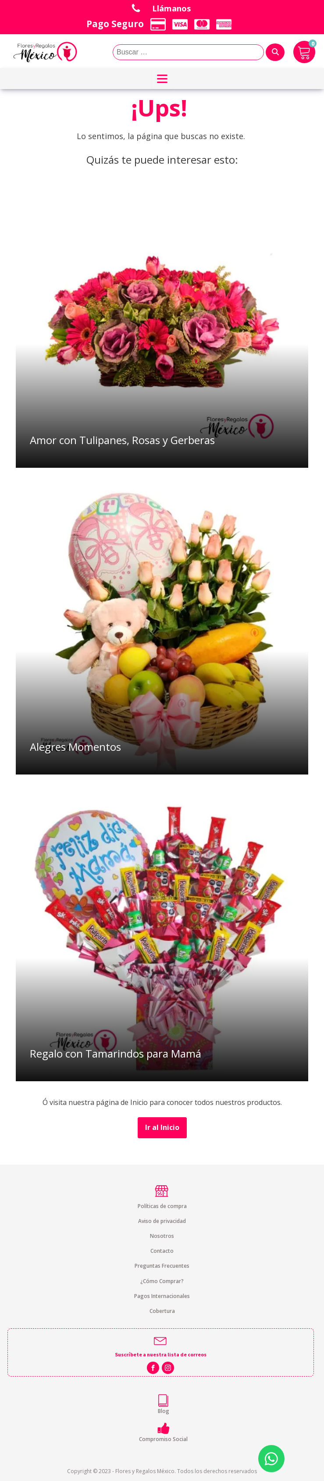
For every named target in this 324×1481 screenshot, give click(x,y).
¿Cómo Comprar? (162, 1281)
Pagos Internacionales (162, 1296)
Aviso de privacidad (162, 1221)
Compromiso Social (163, 1439)
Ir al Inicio (162, 1127)
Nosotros (162, 1236)
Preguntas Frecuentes (162, 1265)
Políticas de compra (162, 1206)
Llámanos (172, 8)
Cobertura (162, 1311)
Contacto (162, 1251)
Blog (163, 1411)
